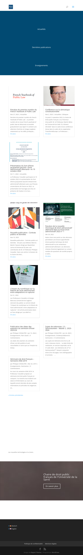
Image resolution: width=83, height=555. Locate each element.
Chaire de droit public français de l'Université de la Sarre (60, 477)
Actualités (23, 114)
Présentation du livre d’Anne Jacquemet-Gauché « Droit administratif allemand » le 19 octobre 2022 (22, 168)
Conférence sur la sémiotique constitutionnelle (57, 110)
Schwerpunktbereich (63, 335)
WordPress (55, 552)
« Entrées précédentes (15, 395)
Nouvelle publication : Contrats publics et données (23, 233)
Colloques (65, 114)
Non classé (24, 335)
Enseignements (15, 335)
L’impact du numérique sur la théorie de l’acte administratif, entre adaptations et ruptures (22, 290)
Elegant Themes (36, 552)
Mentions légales (51, 544)
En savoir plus (52, 486)
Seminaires (25, 366)
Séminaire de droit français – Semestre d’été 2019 (22, 360)
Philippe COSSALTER (19, 333)
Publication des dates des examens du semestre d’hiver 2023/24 (22, 328)
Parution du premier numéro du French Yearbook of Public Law (23, 110)
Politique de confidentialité (33, 544)
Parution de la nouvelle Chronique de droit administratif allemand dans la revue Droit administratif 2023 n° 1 (58, 229)
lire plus (13, 134)
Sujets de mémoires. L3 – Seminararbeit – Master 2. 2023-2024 (58, 328)
